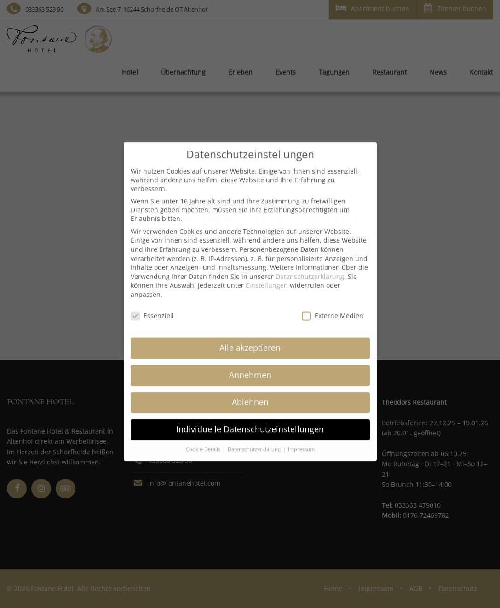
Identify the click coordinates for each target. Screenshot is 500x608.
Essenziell (152, 309)
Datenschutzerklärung (310, 270)
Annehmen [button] (250, 368)
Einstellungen (267, 278)
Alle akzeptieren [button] (250, 341)
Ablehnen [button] (250, 395)
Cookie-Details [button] (204, 443)
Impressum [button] (301, 443)
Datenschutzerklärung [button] (255, 443)
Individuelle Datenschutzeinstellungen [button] (250, 422)
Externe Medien (332, 309)
